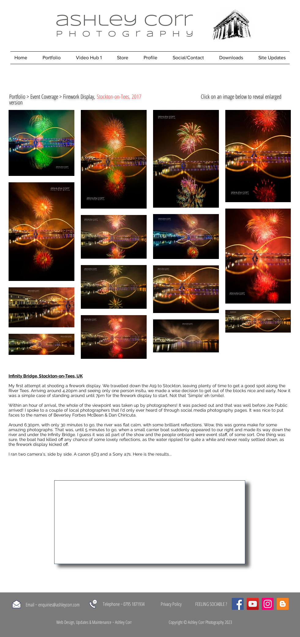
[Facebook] (238, 604)
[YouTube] (253, 604)
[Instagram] (268, 604)
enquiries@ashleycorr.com (59, 604)
